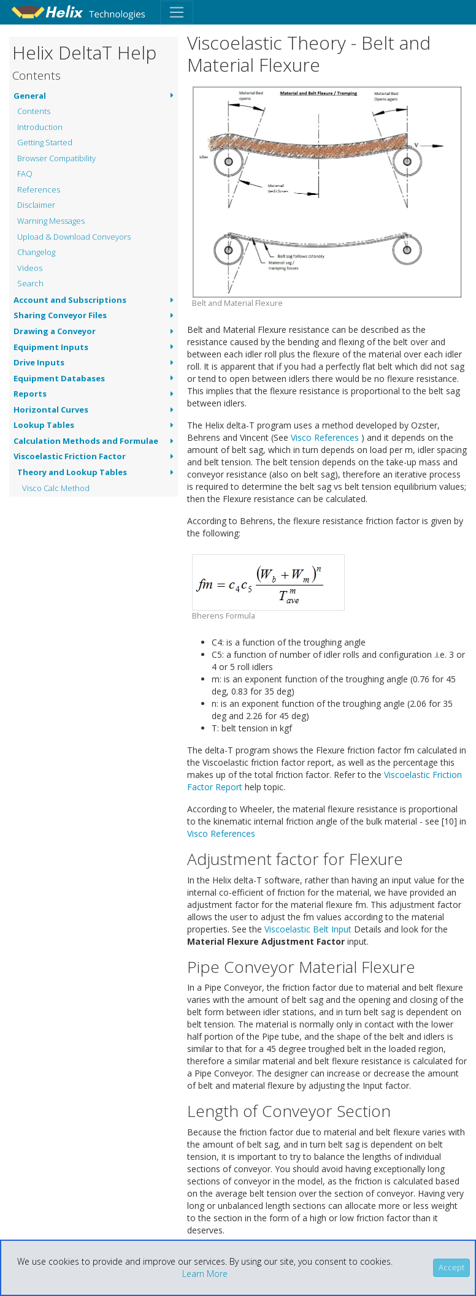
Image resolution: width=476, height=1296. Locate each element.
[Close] (451, 1268)
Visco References (325, 437)
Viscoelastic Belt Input (307, 929)
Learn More (205, 1273)
